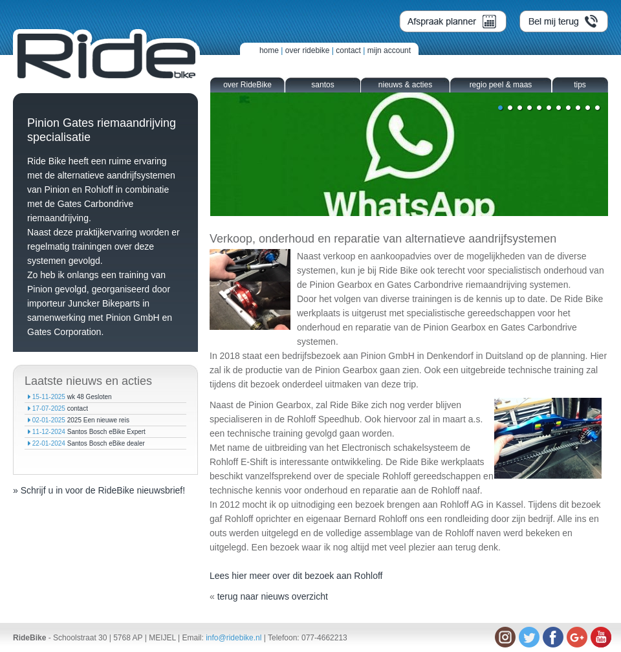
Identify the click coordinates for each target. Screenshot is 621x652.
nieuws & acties (405, 84)
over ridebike (307, 50)
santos (322, 84)
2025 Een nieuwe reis (98, 420)
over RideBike (247, 84)
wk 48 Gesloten (89, 396)
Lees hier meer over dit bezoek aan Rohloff (297, 575)
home (269, 50)
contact (348, 50)
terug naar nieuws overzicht (272, 596)
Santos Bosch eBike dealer (106, 443)
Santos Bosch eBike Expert (106, 431)
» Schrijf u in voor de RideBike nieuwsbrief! (99, 490)
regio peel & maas (501, 84)
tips (580, 84)
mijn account (389, 50)
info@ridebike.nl (233, 637)
